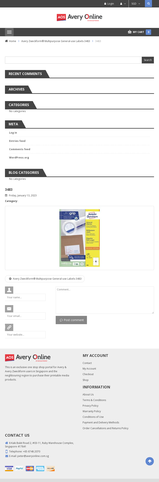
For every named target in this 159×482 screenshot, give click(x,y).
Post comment (72, 320)
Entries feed (17, 141)
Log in (13, 132)
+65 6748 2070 (31, 451)
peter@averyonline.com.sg (33, 456)
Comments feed (19, 149)
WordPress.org (19, 157)
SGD (133, 3)
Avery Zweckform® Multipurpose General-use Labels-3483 (55, 41)
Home (12, 41)
